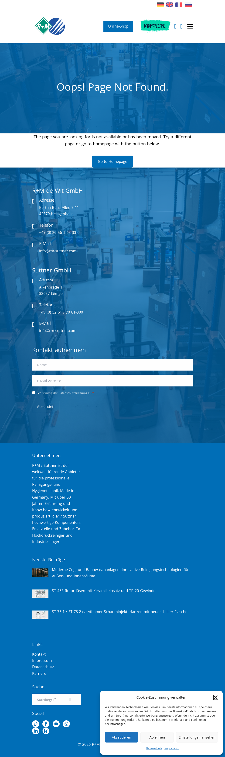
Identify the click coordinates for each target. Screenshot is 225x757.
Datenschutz (154, 748)
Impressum (171, 748)
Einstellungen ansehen (197, 737)
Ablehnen (157, 737)
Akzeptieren (121, 737)
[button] (215, 697)
